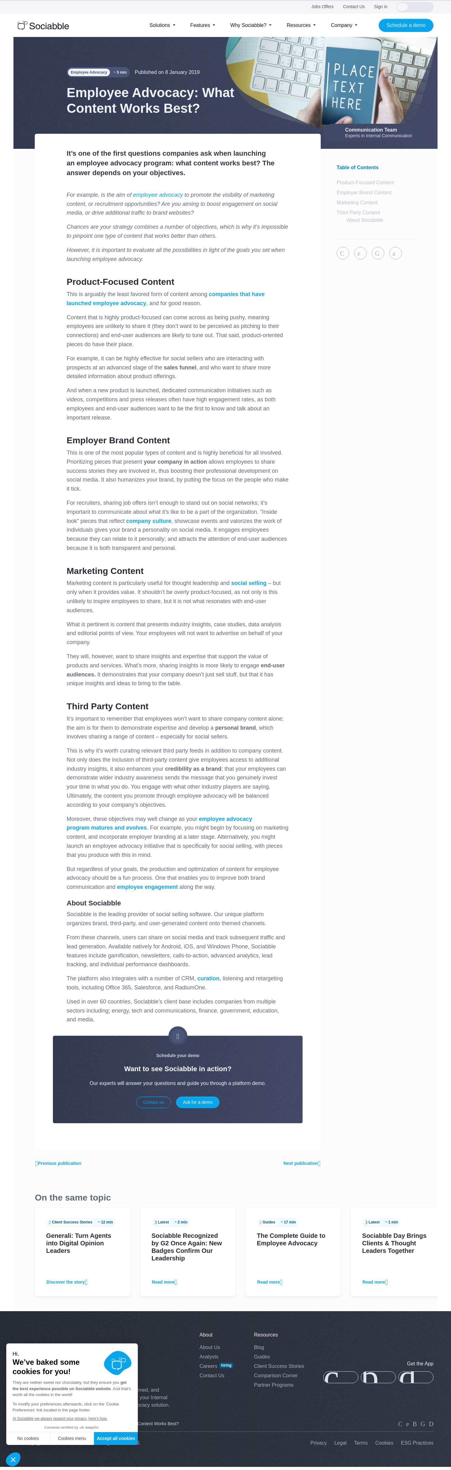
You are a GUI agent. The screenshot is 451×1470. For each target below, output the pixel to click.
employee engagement (147, 887)
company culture (148, 521)
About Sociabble (365, 220)
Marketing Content (357, 202)
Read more (166, 1285)
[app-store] (340, 1381)
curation (208, 978)
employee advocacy (158, 195)
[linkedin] (400, 1427)
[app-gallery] (378, 1381)
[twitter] (407, 1427)
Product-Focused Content (365, 182)
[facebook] (423, 1427)
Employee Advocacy (89, 72)
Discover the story (69, 1285)
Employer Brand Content (364, 192)
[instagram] (415, 1427)
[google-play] (415, 1381)
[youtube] (431, 1427)
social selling (249, 583)
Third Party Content (358, 212)
